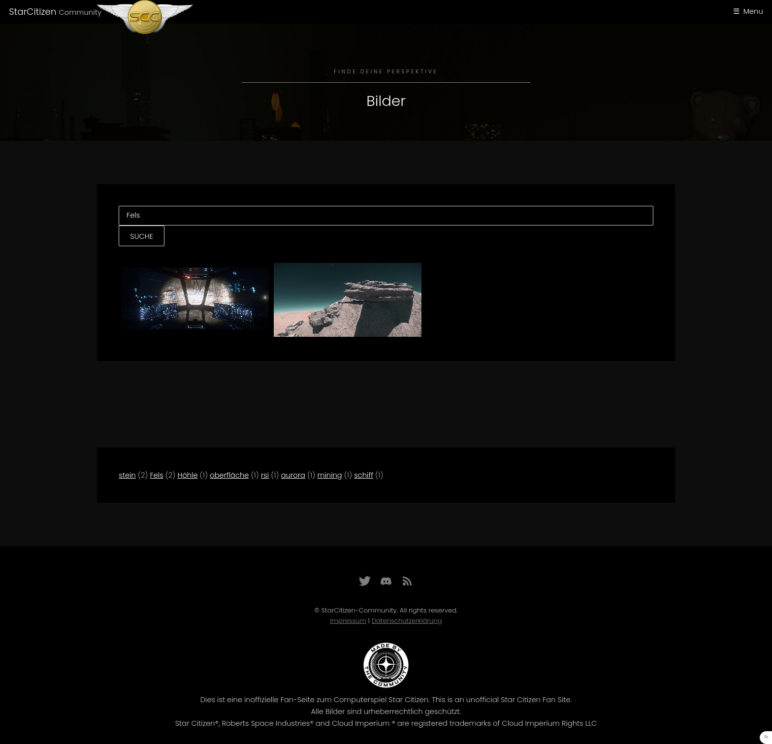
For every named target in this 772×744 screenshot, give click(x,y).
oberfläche (229, 475)
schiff (363, 475)
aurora (293, 475)
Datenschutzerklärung (407, 620)
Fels (156, 475)
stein (127, 475)
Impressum (348, 620)
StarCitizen (55, 11)
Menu (753, 11)
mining (330, 475)
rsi (265, 475)
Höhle (187, 475)
